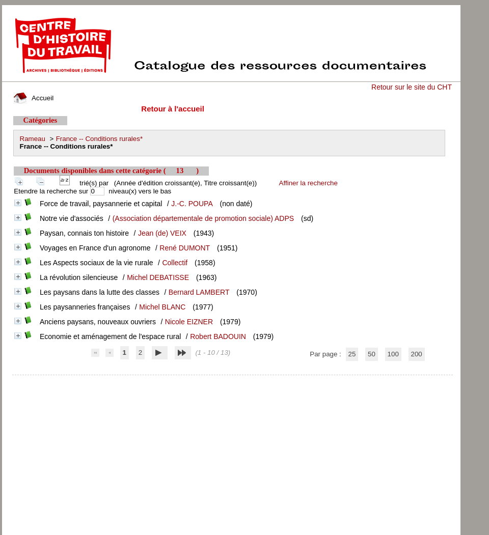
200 (416, 354)
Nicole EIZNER (189, 322)
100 (393, 354)
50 (371, 354)
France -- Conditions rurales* (99, 139)
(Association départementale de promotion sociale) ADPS (203, 218)
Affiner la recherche (308, 183)
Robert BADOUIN (218, 336)
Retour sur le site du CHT (411, 87)
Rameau (32, 139)
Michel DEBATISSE (158, 277)
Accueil (33, 98)
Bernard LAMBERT (199, 292)
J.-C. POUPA (191, 204)
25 (352, 354)
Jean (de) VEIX (162, 233)
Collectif (174, 263)
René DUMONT (184, 248)
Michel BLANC (162, 307)
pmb (232, 381)
